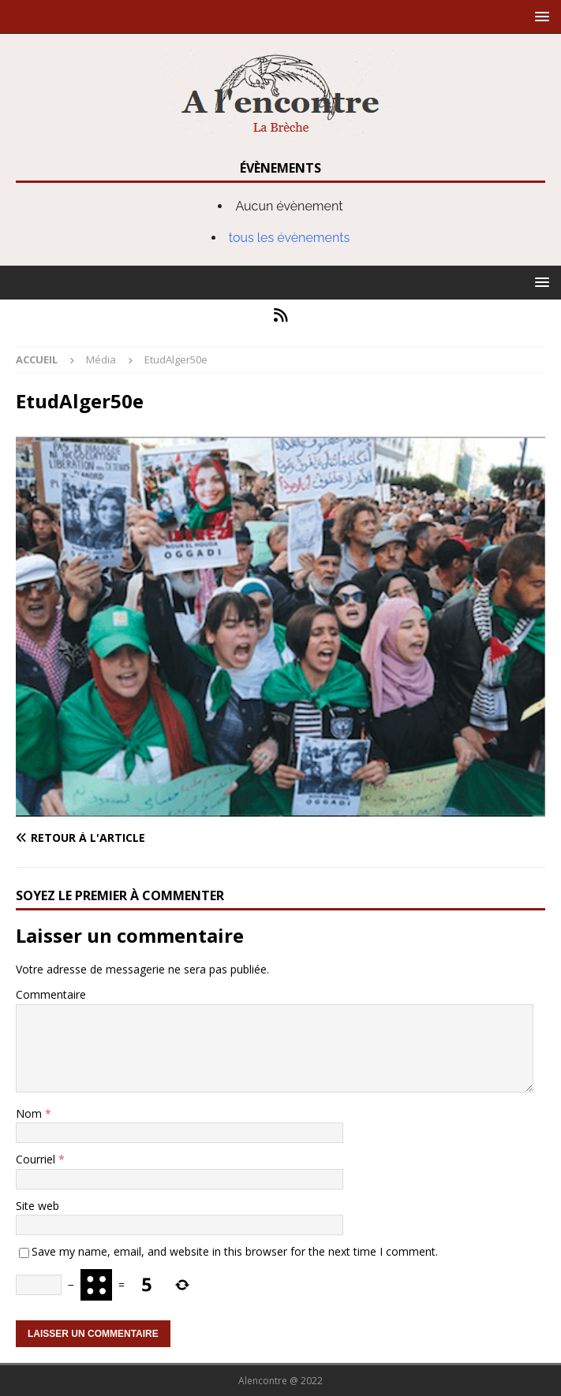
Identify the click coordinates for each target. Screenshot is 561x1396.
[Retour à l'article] (145, 837)
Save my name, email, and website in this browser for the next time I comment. (235, 1251)
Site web (37, 1205)
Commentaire (51, 994)
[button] (539, 16)
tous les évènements (289, 237)
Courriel (37, 1159)
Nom (30, 1113)
